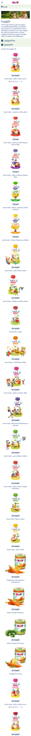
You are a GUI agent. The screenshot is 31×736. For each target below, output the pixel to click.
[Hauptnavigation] (2, 2)
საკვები (5, 7)
